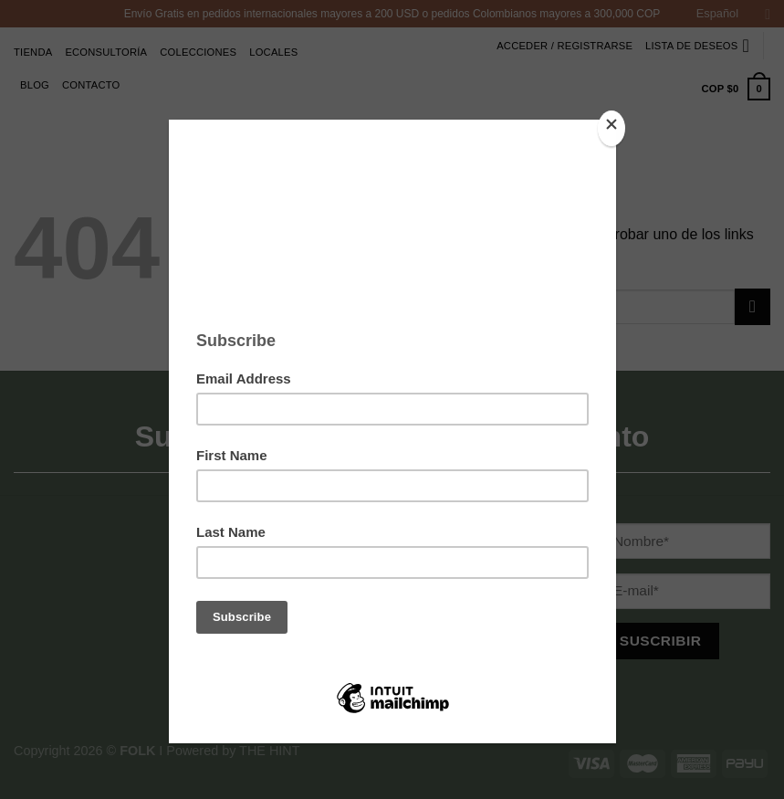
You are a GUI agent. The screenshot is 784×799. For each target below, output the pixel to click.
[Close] (611, 128)
